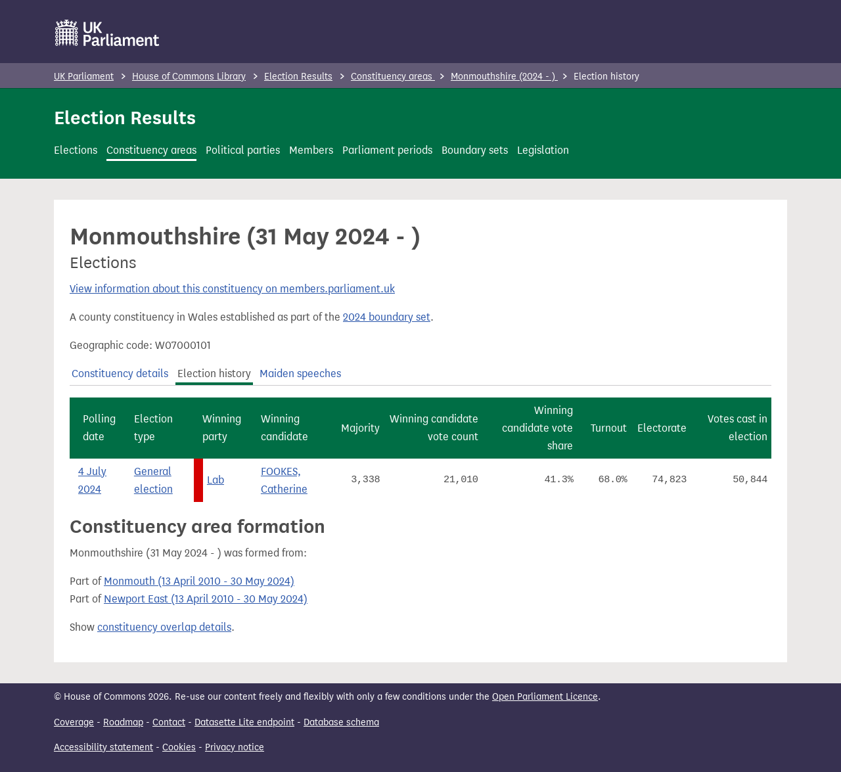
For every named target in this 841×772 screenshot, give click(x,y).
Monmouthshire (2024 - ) (504, 76)
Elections (75, 150)
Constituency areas (393, 76)
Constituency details (120, 373)
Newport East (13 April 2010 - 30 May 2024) (205, 599)
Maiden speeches (300, 373)
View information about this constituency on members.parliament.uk (232, 289)
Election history (214, 373)
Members (311, 150)
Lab (215, 480)
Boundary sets (475, 150)
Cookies (179, 747)
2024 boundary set (386, 317)
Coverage (74, 722)
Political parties (243, 150)
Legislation (543, 150)
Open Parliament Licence (545, 696)
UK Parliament (84, 76)
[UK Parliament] (107, 32)
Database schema (341, 722)
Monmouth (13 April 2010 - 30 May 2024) (199, 581)
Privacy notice (234, 747)
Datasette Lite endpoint (244, 722)
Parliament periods (387, 150)
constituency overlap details (164, 627)
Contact (168, 722)
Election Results (298, 76)
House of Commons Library (189, 76)
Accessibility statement (103, 747)
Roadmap (123, 722)
